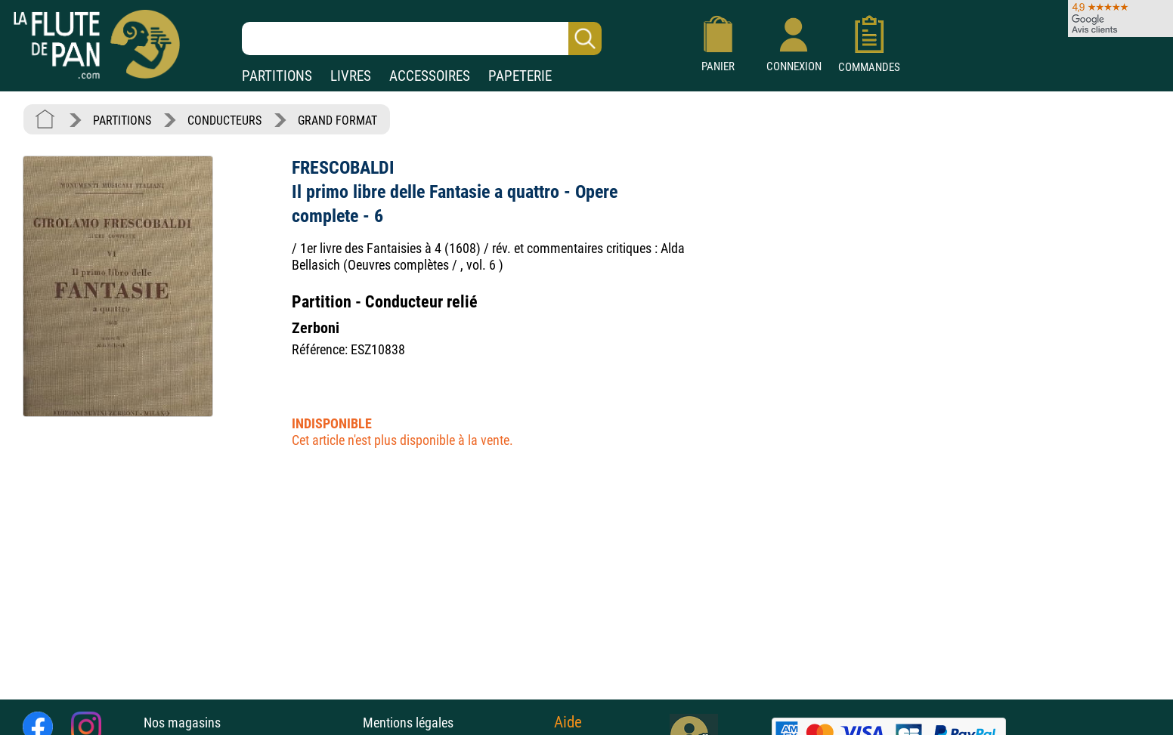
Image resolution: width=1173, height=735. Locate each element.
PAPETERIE (520, 76)
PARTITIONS (277, 76)
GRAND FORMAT (337, 120)
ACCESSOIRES (429, 76)
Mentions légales (408, 722)
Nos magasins (182, 722)
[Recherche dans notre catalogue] (422, 38)
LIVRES (350, 76)
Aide (568, 722)
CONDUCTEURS (224, 120)
